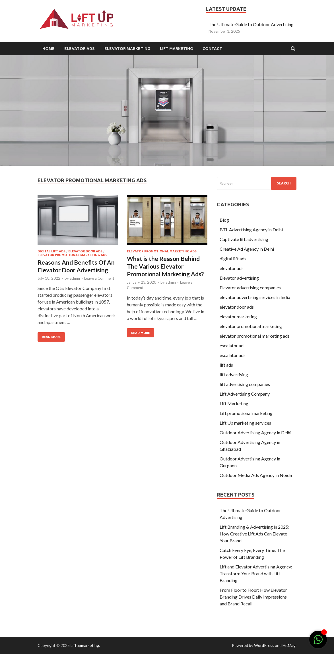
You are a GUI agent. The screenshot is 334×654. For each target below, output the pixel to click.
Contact (212, 48)
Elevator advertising (239, 278)
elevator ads (232, 268)
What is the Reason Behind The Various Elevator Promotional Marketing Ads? (165, 266)
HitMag (289, 645)
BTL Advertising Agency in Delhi (251, 229)
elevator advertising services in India (255, 297)
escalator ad (232, 345)
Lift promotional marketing (246, 413)
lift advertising (234, 374)
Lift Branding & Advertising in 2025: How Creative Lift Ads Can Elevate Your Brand (254, 533)
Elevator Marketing (127, 48)
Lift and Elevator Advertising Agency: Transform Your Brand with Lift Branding (256, 573)
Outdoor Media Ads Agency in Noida (256, 475)
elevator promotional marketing (251, 326)
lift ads (226, 365)
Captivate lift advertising (244, 239)
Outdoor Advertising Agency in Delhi (255, 432)
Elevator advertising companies (250, 287)
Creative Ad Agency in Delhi (247, 249)
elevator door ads (85, 251)
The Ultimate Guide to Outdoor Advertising (251, 24)
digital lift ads (51, 251)
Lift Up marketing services (245, 422)
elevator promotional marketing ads (72, 255)
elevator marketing (238, 316)
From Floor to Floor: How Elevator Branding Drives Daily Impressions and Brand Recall (253, 596)
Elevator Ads (79, 48)
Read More (51, 337)
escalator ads (233, 355)
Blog (224, 220)
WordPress (264, 645)
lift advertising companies (245, 384)
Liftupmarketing (85, 645)
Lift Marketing (176, 48)
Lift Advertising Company (245, 393)
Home (48, 48)
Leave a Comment (99, 278)
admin (75, 278)
